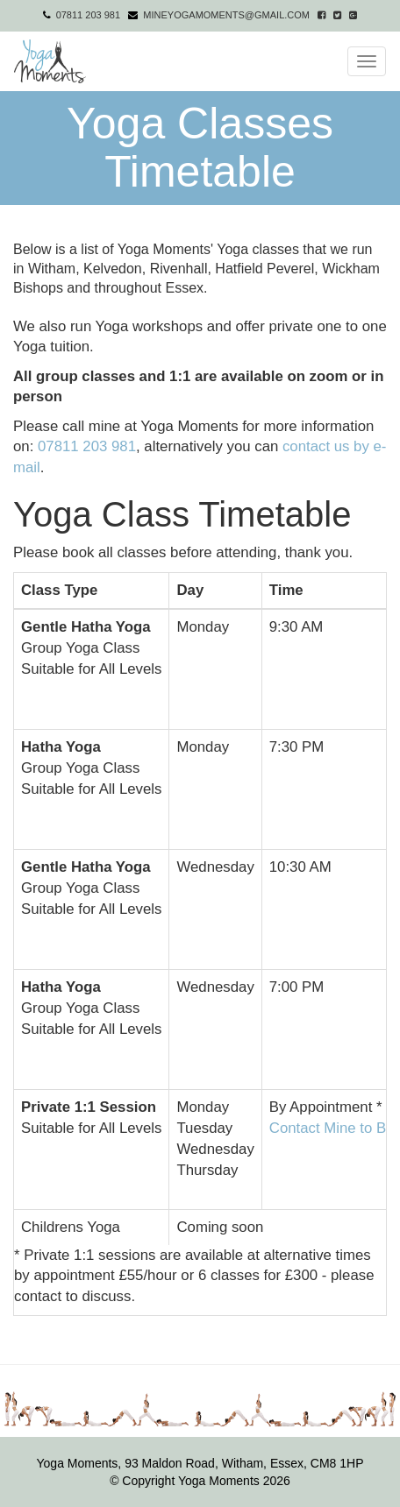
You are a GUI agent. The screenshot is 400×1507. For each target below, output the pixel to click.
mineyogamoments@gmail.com (226, 15)
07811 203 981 (88, 15)
